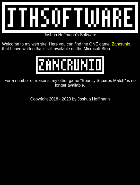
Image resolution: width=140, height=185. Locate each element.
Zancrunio (121, 44)
